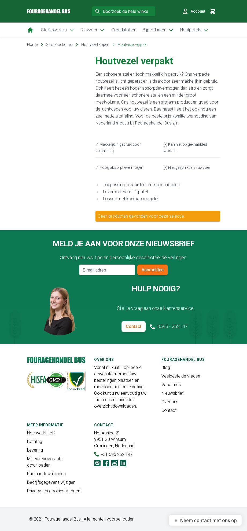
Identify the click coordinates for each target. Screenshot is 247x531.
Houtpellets (194, 30)
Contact (133, 326)
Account (193, 11)
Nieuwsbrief (172, 393)
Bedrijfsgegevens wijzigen (51, 482)
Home (32, 44)
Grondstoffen (123, 29)
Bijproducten (158, 30)
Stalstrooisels (57, 30)
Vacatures (171, 384)
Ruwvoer (93, 30)
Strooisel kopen (59, 44)
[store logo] (48, 11)
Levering (35, 450)
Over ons (169, 401)
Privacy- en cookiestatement (54, 490)
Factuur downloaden (46, 473)
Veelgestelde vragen (180, 376)
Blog (165, 367)
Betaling (34, 441)
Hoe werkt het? (41, 432)
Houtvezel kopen (95, 44)
